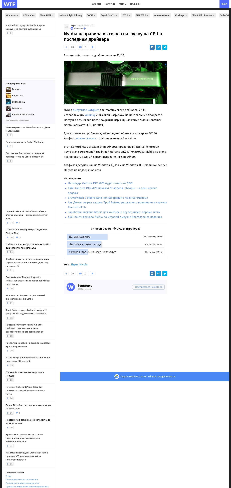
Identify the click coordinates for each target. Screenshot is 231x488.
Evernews (85, 286)
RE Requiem (29, 15)
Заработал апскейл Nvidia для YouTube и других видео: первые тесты (114, 212)
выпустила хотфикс (86, 110)
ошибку (90, 115)
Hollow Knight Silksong (70, 15)
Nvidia (83, 264)
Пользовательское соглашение (22, 479)
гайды (122, 4)
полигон (135, 4)
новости (96, 4)
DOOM (91, 15)
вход (224, 4)
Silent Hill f (47, 15)
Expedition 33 (109, 15)
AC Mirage (181, 15)
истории (110, 4)
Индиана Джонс (162, 15)
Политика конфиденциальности (22, 483)
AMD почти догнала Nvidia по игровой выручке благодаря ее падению (115, 217)
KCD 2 (126, 15)
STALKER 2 (142, 15)
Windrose (12, 15)
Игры (74, 25)
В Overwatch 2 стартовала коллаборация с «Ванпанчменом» (108, 198)
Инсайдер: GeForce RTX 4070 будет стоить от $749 (100, 183)
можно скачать (86, 138)
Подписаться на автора (148, 286)
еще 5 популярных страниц (17, 120)
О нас (8, 476)
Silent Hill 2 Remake (203, 15)
